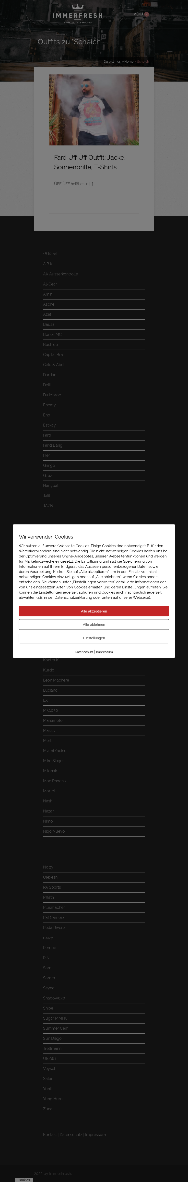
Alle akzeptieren (94, 611)
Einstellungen (94, 638)
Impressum (104, 652)
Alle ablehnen (94, 624)
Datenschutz (84, 652)
